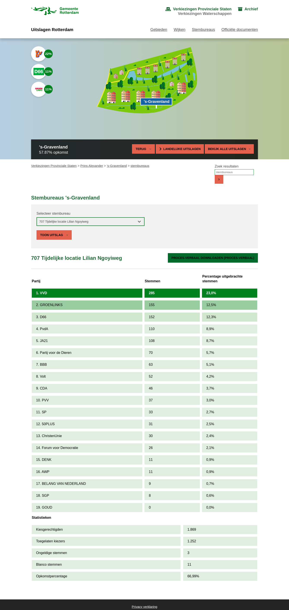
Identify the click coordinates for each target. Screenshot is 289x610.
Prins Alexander (91, 166)
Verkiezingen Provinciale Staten (54, 166)
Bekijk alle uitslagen (229, 149)
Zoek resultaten (226, 166)
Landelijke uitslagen (182, 149)
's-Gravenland (117, 166)
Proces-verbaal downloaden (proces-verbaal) (212, 258)
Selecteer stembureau (53, 213)
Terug (141, 149)
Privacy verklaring (144, 606)
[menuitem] (194, 11)
